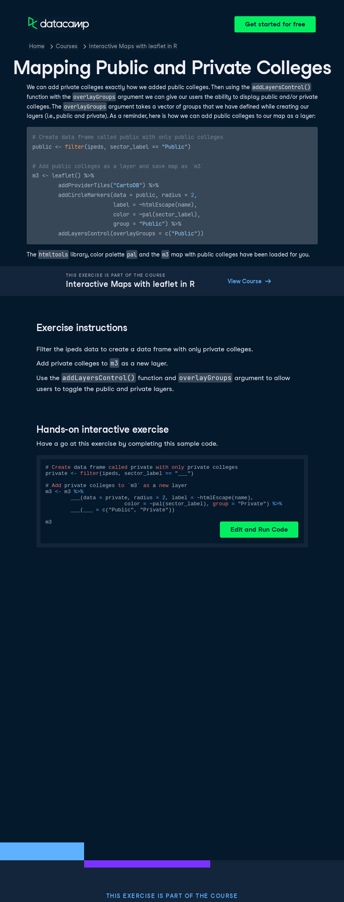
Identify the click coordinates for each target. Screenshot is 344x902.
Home (36, 46)
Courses (67, 46)
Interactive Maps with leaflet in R (133, 46)
